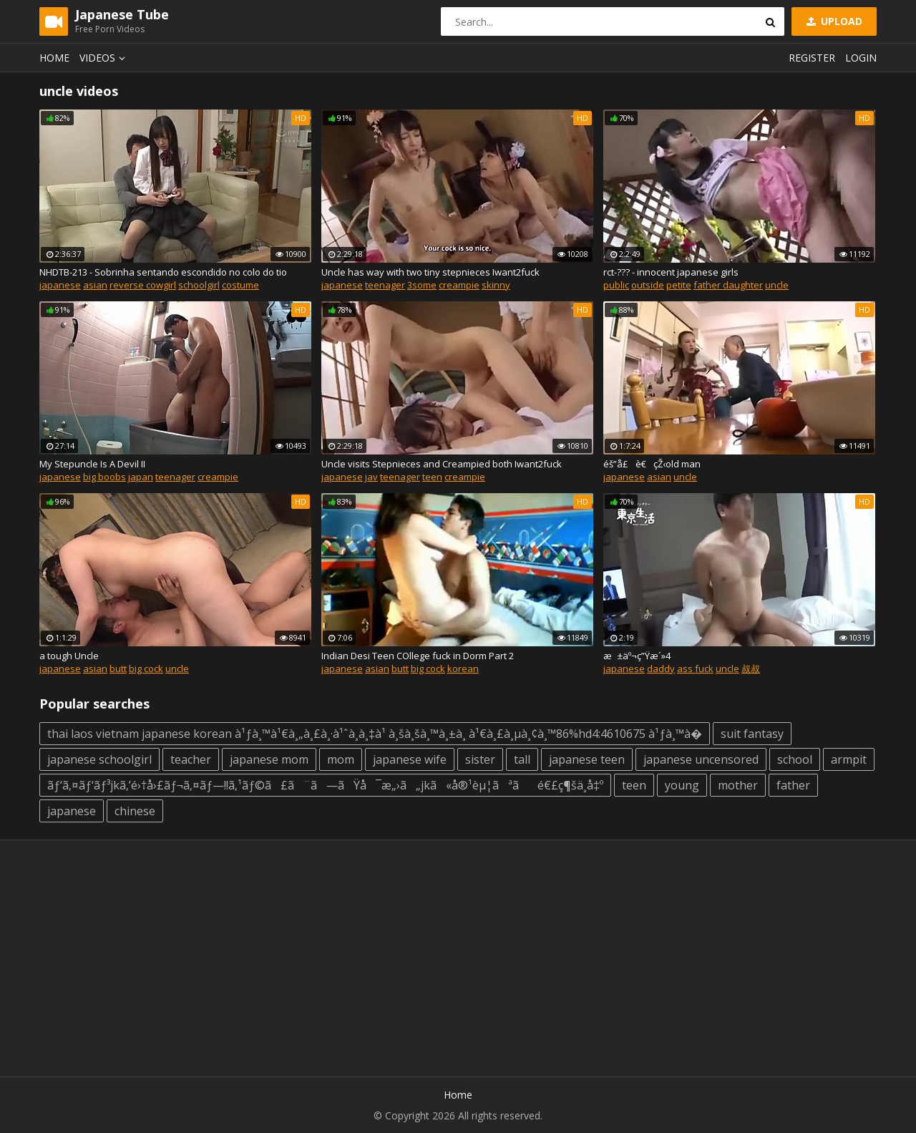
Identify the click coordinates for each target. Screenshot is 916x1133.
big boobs (104, 476)
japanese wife (410, 759)
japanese (60, 284)
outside (647, 284)
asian (95, 284)
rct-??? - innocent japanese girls (671, 272)
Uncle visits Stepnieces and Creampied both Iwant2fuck (441, 463)
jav (371, 476)
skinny (496, 284)
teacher (190, 759)
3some (422, 284)
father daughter (728, 284)
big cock (146, 668)
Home (54, 57)
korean (463, 668)
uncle (777, 284)
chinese (134, 811)
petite (678, 284)
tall (522, 759)
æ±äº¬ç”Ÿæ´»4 (637, 655)
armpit (849, 759)
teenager (385, 284)
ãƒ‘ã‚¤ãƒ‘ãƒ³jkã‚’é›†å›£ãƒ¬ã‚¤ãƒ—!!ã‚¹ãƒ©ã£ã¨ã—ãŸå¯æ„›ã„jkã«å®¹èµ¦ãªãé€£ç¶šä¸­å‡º (325, 785)
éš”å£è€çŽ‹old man (652, 463)
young (682, 785)
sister (480, 759)
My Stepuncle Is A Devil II (92, 463)
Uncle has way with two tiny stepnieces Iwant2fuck (430, 272)
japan (140, 476)
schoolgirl (199, 284)
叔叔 (750, 668)
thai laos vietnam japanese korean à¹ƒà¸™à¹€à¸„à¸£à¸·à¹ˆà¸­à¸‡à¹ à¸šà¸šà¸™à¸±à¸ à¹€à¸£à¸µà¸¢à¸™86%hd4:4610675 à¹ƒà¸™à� (374, 733)
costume (240, 284)
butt (118, 668)
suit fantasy (752, 733)
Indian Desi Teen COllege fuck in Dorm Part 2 (417, 655)
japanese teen (587, 759)
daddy (661, 668)
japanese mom (269, 759)
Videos (104, 57)
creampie (459, 284)
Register (812, 57)
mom (340, 759)
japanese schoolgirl (99, 759)
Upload (833, 21)
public (616, 284)
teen (432, 476)
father (793, 785)
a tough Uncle (69, 655)
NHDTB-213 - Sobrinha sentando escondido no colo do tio (163, 272)
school (794, 759)
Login (861, 57)
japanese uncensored (701, 759)
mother (738, 785)
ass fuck (695, 668)
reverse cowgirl (142, 284)
